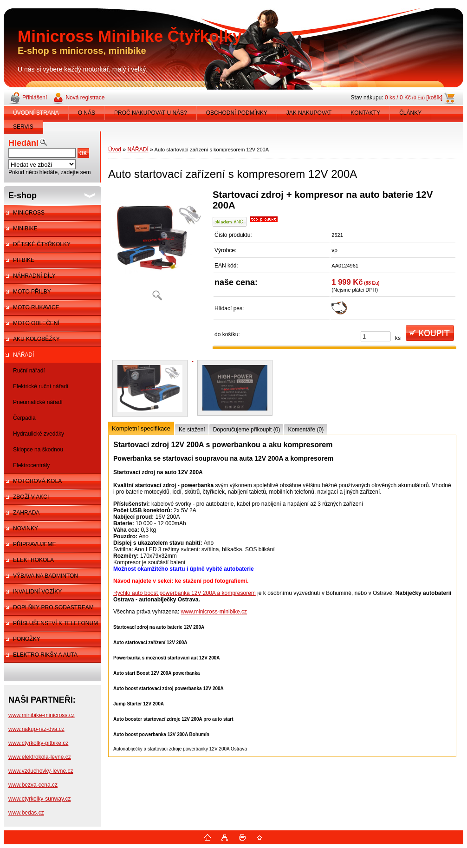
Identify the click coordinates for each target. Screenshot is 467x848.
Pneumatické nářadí (38, 402)
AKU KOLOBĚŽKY (36, 339)
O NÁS (86, 113)
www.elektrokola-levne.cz (39, 757)
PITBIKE (23, 260)
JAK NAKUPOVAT (309, 113)
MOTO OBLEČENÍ (36, 323)
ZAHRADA (26, 512)
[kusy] (375, 336)
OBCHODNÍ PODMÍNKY (236, 113)
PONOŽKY (26, 639)
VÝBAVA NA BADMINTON (45, 576)
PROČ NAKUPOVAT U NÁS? (150, 113)
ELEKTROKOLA (33, 560)
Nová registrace (84, 97)
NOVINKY (25, 528)
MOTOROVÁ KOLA (37, 481)
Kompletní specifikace (141, 428)
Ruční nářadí (29, 370)
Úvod (114, 149)
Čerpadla (24, 418)
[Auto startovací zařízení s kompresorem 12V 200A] (157, 248)
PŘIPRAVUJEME (34, 544)
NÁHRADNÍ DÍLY (34, 276)
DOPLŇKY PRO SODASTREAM (53, 607)
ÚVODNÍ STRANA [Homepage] (36, 113)
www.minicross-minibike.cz (214, 611)
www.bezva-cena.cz (33, 785)
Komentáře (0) (306, 429)
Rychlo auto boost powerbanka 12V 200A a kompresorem (184, 593)
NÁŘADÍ (23, 355)
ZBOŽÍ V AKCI (31, 497)
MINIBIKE (25, 228)
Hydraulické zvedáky (38, 434)
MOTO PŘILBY (32, 291)
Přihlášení (34, 97)
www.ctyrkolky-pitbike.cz (38, 743)
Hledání (23, 143)
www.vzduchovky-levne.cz (40, 771)
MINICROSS (29, 212)
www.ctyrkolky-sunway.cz (39, 799)
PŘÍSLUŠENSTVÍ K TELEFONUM (55, 623)
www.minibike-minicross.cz (41, 715)
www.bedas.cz (26, 812)
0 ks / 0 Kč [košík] (413, 97)
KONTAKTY (365, 113)
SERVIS (23, 127)
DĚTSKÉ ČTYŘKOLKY (42, 244)
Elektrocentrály (31, 465)
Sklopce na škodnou (38, 449)
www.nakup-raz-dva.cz (36, 729)
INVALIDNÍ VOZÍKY (37, 591)
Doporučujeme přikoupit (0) (246, 429)
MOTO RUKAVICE (36, 307)
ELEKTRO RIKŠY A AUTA (45, 655)
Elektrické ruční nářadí (40, 386)
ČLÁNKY (410, 113)
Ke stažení (192, 429)
